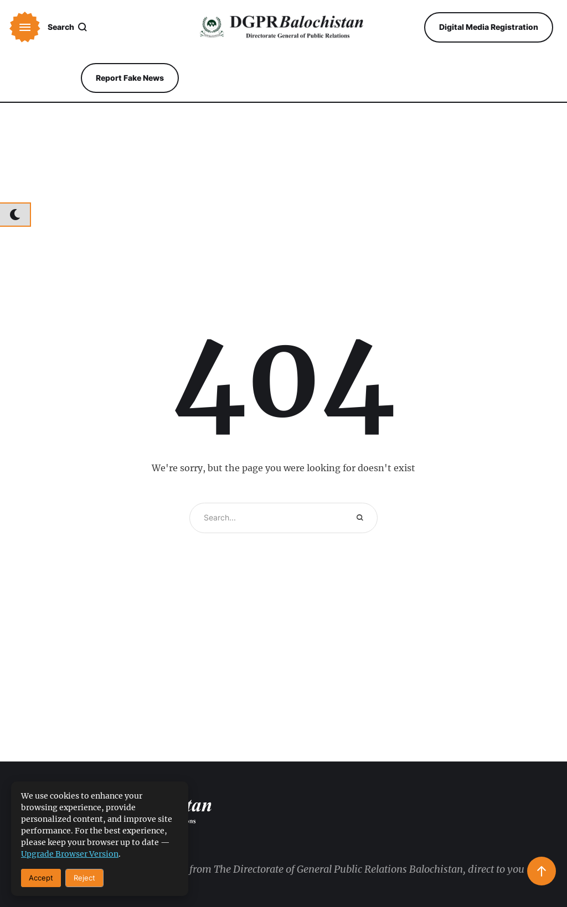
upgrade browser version (69, 854)
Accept (41, 877)
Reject (84, 877)
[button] (25, 27)
